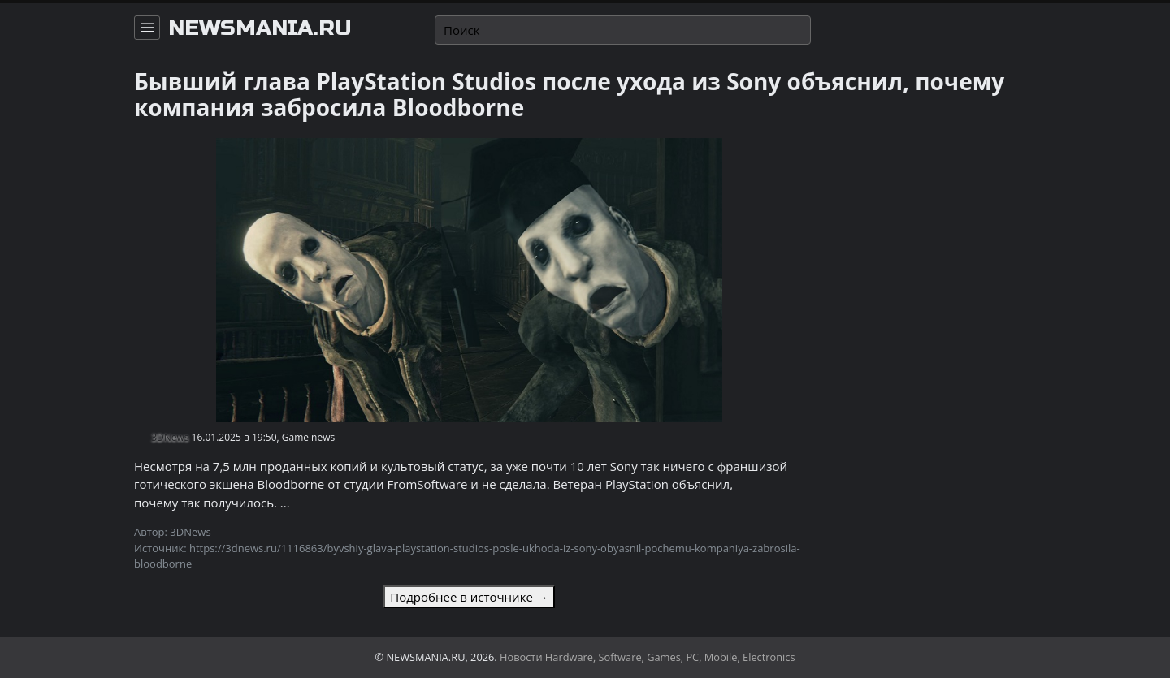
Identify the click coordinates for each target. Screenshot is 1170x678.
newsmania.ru (260, 28)
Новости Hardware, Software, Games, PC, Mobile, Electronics (647, 657)
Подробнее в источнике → (469, 597)
